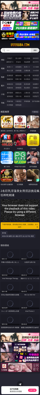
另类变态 (36, 79)
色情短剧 (18, 105)
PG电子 (9, 58)
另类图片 (36, 88)
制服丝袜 (10, 79)
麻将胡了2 (10, 62)
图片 (2, 85)
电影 (2, 77)
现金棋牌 (27, 62)
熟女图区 (27, 88)
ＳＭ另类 (36, 70)
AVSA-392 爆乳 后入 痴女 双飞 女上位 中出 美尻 (18, 236)
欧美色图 (27, 84)
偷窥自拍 (10, 84)
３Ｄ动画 (36, 67)
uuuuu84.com (20, 45)
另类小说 (18, 96)
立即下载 (32, 390)
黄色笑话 (27, 96)
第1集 (4, 233)
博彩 (2, 60)
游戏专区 (36, 58)
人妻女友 (27, 93)
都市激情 (10, 93)
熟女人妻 (10, 70)
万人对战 (27, 58)
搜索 (35, 50)
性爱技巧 (36, 96)
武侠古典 (36, 93)
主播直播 (27, 70)
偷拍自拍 (18, 75)
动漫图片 (36, 84)
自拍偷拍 (18, 67)
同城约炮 (10, 101)
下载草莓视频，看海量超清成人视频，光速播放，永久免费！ (20, 225)
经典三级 (18, 79)
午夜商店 (18, 101)
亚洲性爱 (10, 75)
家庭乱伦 (18, 93)
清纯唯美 (18, 88)
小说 (2, 94)
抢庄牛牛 (36, 62)
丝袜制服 (18, 70)
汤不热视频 (35, 101)
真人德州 (18, 58)
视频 (2, 68)
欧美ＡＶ (27, 67)
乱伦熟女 (27, 79)
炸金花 (18, 62)
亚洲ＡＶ (10, 67)
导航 (2, 103)
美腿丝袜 (10, 88)
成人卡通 (27, 75)
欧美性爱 (36, 75)
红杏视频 (10, 105)
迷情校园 (10, 96)
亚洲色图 (18, 84)
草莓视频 (27, 101)
